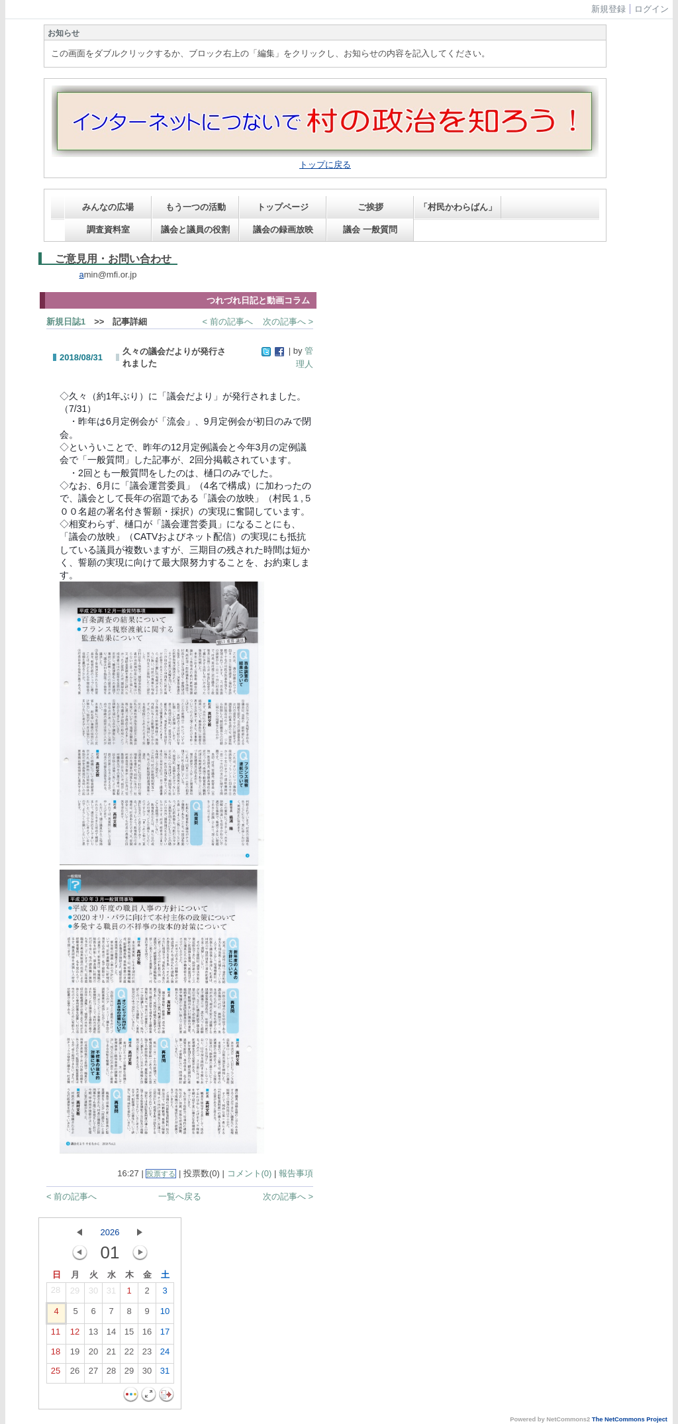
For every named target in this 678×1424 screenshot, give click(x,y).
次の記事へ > (288, 322)
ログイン (651, 9)
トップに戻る (325, 165)
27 (93, 1374)
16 (147, 1335)
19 (74, 1354)
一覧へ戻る (179, 1196)
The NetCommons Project (629, 1419)
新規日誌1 (65, 322)
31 (111, 1293)
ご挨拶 (370, 207)
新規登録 (608, 9)
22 (129, 1354)
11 (55, 1335)
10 (165, 1314)
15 (129, 1335)
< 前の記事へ (228, 322)
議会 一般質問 (370, 229)
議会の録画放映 (283, 229)
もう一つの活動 (196, 207)
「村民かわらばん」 (458, 207)
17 (165, 1335)
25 (55, 1374)
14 (111, 1335)
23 (147, 1354)
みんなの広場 (108, 207)
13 (93, 1335)
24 (165, 1354)
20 (93, 1354)
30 (93, 1293)
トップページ (283, 207)
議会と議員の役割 (195, 229)
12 (74, 1335)
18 (55, 1354)
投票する (160, 1174)
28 (55, 1293)
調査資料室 (108, 229)
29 (74, 1293)
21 (111, 1354)
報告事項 (296, 1173)
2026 (110, 1232)
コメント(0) (249, 1173)
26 (74, 1374)
